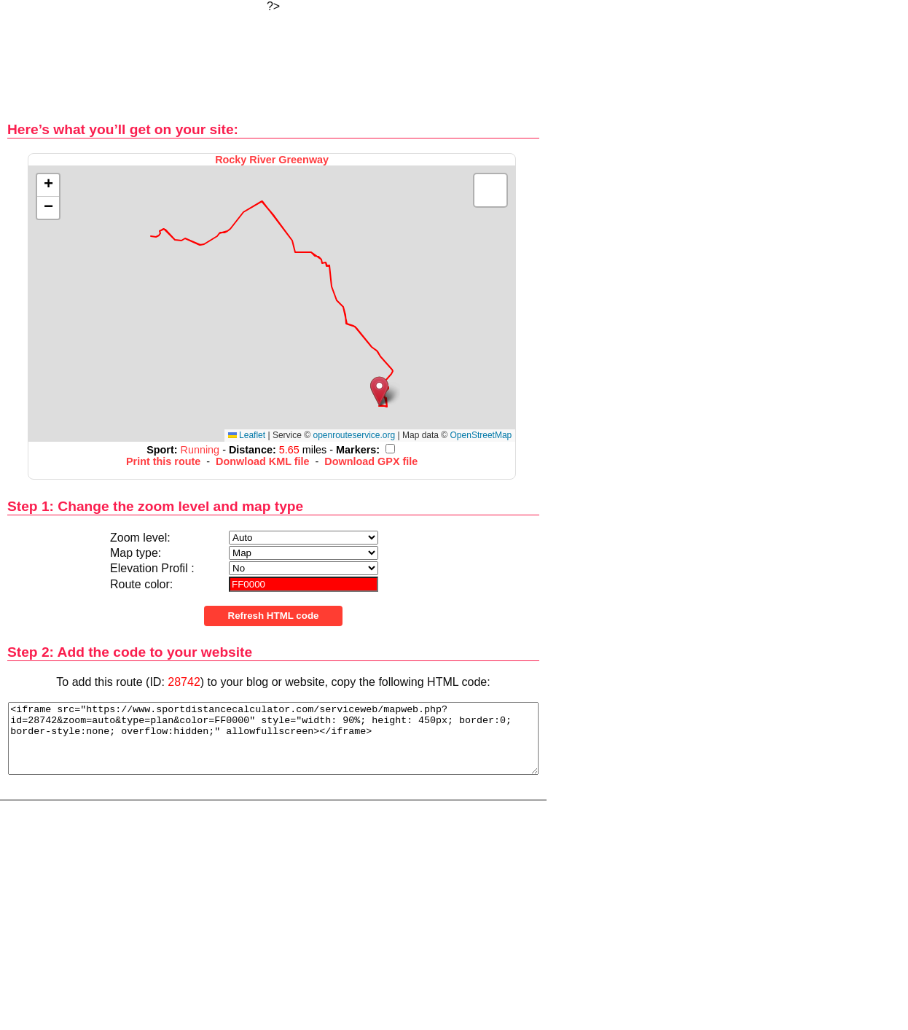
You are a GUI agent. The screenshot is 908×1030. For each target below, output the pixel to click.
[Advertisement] (273, 58)
